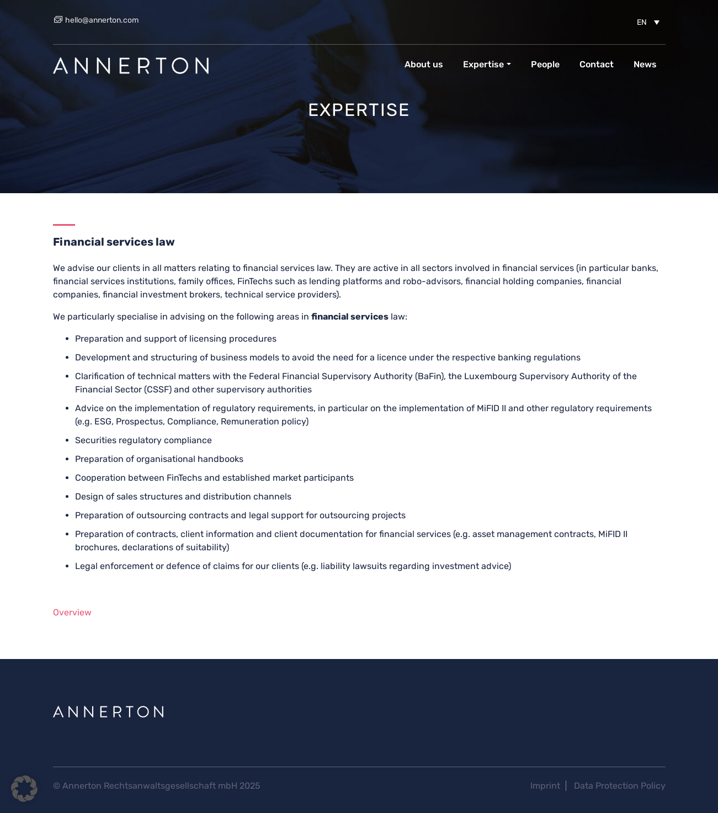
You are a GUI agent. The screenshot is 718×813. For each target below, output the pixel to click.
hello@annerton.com (96, 20)
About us (424, 64)
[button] (24, 788)
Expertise (483, 64)
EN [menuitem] (642, 22)
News (645, 64)
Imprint (545, 785)
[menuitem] (648, 22)
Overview (72, 612)
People (545, 64)
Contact (596, 64)
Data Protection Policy (620, 785)
